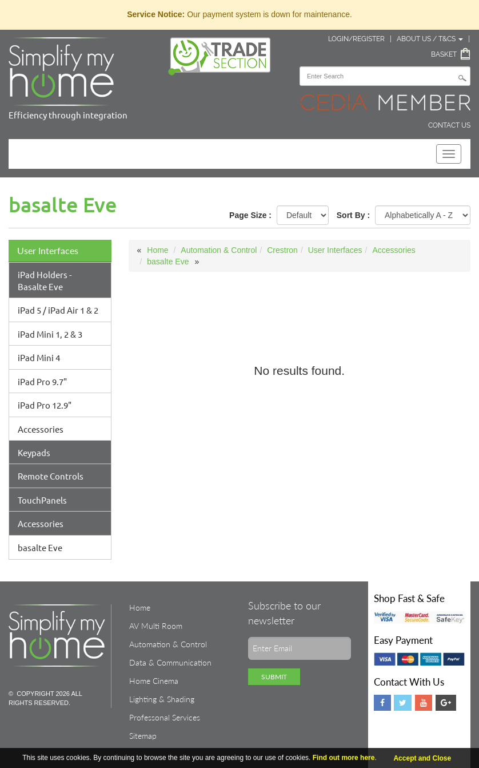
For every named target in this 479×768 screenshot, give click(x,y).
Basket (444, 54)
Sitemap (143, 736)
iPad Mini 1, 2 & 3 (50, 333)
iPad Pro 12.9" (44, 404)
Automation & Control (219, 250)
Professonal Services (164, 717)
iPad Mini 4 (39, 357)
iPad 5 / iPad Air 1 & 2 (58, 309)
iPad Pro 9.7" (42, 381)
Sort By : (353, 215)
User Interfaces (47, 250)
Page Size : (250, 215)
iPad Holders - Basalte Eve (44, 280)
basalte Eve (40, 547)
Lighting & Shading (161, 699)
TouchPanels (42, 499)
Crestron (282, 250)
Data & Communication (170, 662)
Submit (274, 676)
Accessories (40, 428)
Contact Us (449, 125)
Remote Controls (50, 475)
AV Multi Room (155, 626)
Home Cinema (153, 681)
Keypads (34, 452)
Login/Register (356, 39)
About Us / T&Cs (430, 39)
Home (157, 250)
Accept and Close (422, 758)
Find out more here (344, 758)
